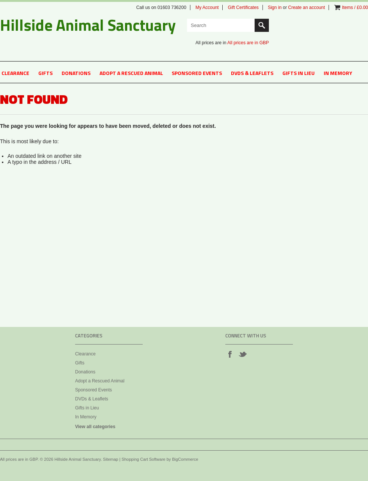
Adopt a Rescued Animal (131, 73)
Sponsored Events (197, 73)
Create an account (306, 7)
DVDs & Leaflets (252, 73)
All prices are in (248, 42)
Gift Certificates (243, 7)
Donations (76, 73)
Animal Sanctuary (88, 25)
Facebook (229, 353)
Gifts (45, 73)
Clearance (15, 73)
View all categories (95, 426)
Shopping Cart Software (144, 459)
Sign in (275, 7)
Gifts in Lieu (298, 73)
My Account (207, 7)
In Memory (338, 73)
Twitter (242, 353)
